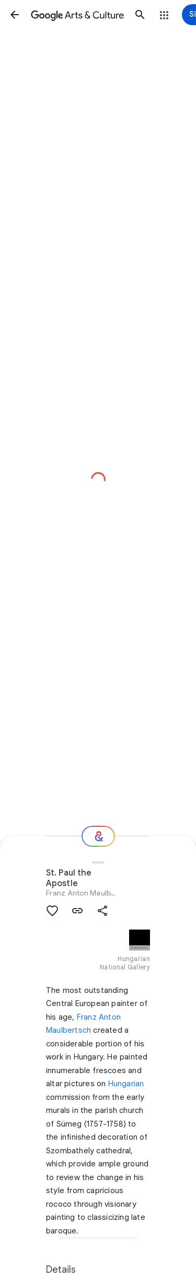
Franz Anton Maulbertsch (89, 893)
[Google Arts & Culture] (77, 14)
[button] (14, 14)
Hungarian (126, 1083)
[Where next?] (98, 836)
